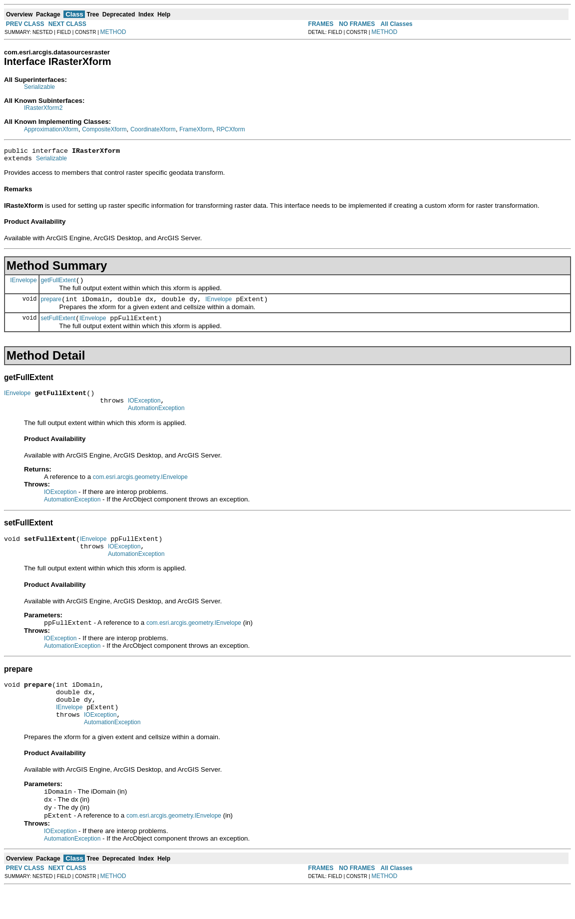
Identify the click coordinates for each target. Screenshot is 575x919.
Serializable (39, 86)
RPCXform (230, 129)
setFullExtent (58, 325)
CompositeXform (104, 129)
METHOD (113, 31)
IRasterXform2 (43, 107)
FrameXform (196, 129)
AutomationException (156, 420)
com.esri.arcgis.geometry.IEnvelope (140, 488)
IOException (144, 411)
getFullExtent (58, 284)
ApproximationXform (51, 129)
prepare (51, 305)
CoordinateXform (153, 129)
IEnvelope (23, 284)
